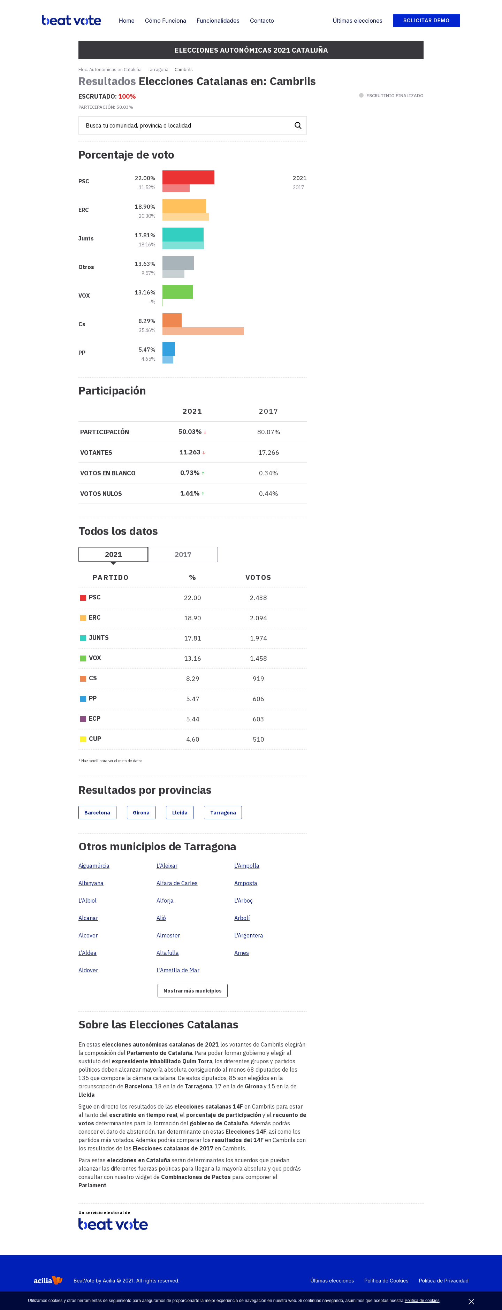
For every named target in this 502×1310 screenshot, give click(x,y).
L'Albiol (87, 902)
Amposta (245, 885)
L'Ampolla (246, 867)
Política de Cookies (386, 1284)
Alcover (88, 937)
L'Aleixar (167, 867)
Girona (152, 813)
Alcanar (88, 920)
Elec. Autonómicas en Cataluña (110, 69)
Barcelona (101, 813)
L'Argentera (248, 937)
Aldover (88, 972)
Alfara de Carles (177, 885)
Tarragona (158, 69)
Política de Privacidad (444, 1284)
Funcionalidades (218, 20)
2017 (183, 554)
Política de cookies (422, 1300)
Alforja (165, 902)
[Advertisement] (371, 338)
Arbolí (242, 920)
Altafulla (168, 954)
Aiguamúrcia (93, 867)
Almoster (168, 937)
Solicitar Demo (426, 20)
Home (127, 20)
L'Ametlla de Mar (178, 972)
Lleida (198, 813)
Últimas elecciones (357, 20)
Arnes (241, 954)
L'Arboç (243, 902)
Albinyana (91, 885)
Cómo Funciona (165, 20)
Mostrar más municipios (192, 993)
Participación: (105, 107)
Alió (161, 920)
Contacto (262, 20)
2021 (113, 554)
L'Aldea (87, 954)
